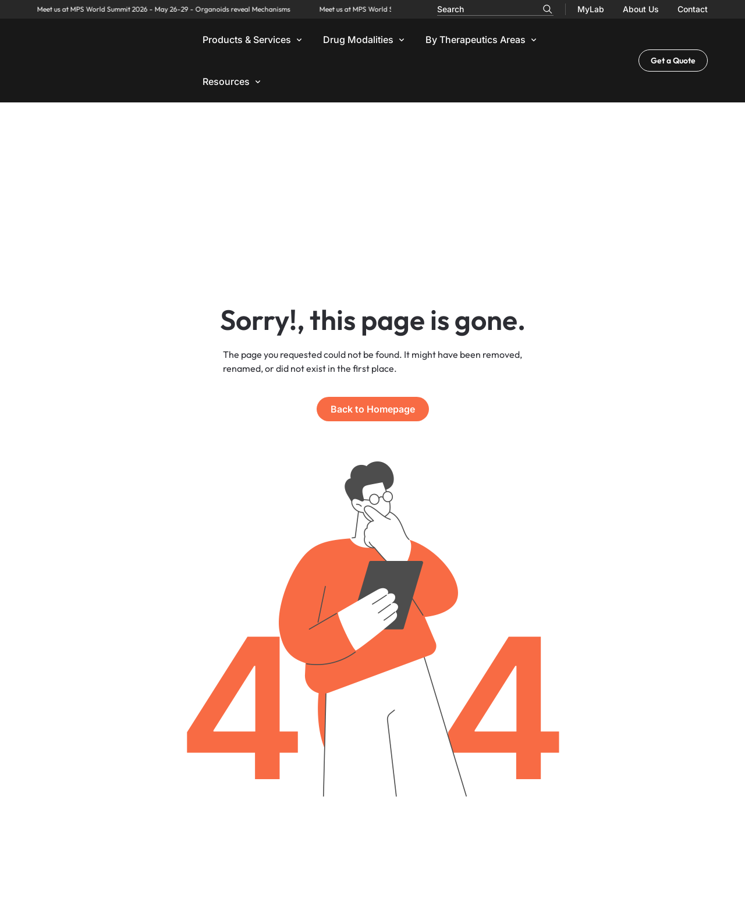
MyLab (590, 9)
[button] (253, 40)
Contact (692, 9)
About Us (641, 9)
